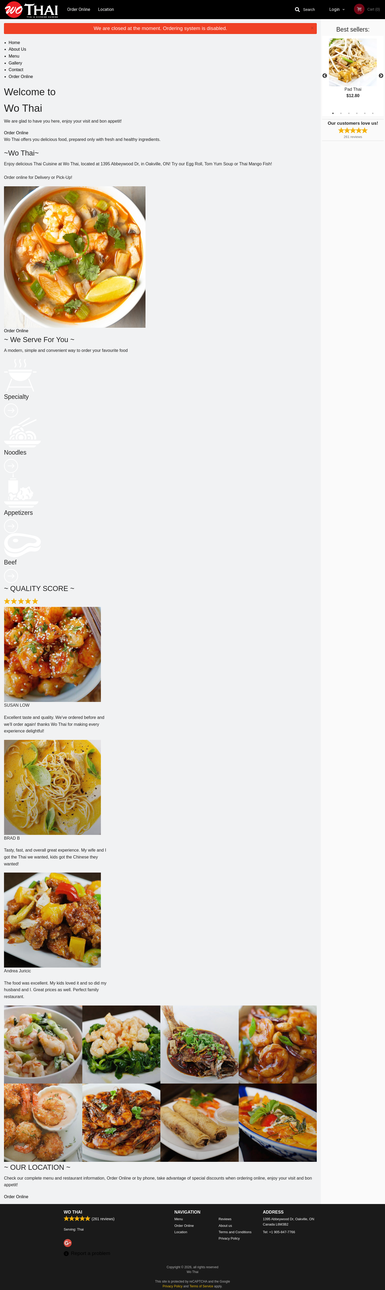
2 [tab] (341, 113)
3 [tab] (349, 113)
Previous (324, 76)
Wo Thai (73, 1212)
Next (381, 76)
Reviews (225, 1219)
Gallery (15, 63)
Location (106, 9)
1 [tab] (333, 113)
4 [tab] (357, 113)
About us (225, 1226)
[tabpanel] (352, 72)
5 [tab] (364, 113)
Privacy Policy (229, 1238)
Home (14, 42)
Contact (16, 69)
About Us (17, 49)
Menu (14, 56)
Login (334, 9)
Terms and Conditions (235, 1232)
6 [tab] (372, 113)
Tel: (279, 1232)
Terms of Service (201, 1286)
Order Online (78, 9)
